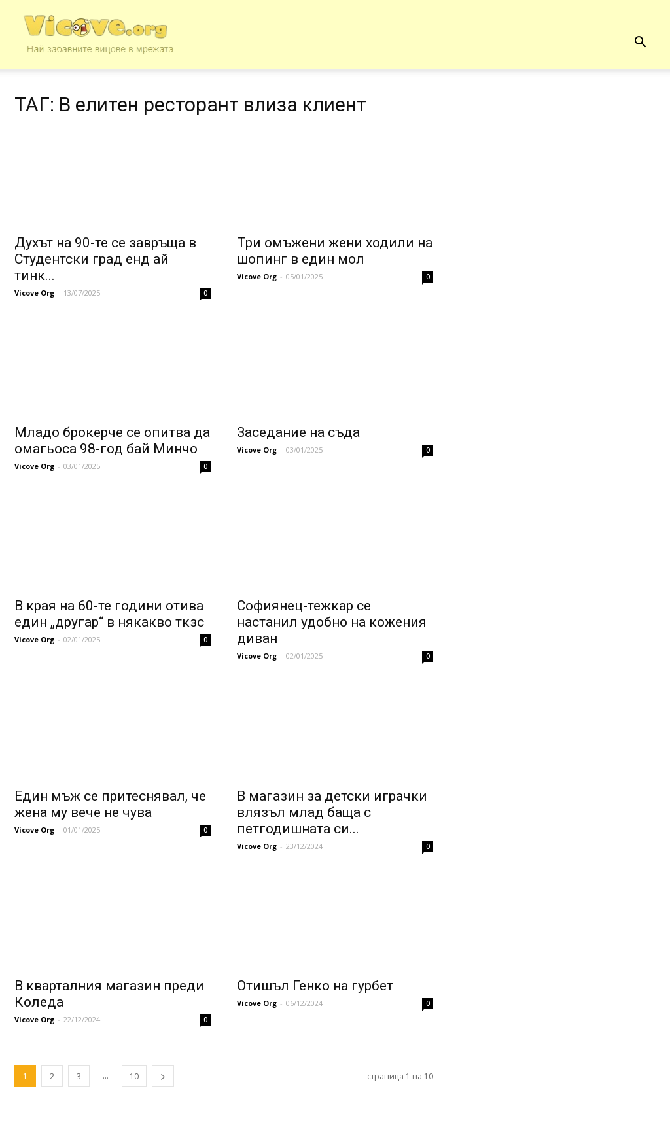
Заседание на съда (298, 432)
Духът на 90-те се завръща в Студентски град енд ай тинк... (105, 259)
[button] (640, 42)
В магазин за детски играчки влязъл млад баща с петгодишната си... (332, 812)
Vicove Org (34, 293)
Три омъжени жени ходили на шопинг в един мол (334, 251)
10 (134, 1076)
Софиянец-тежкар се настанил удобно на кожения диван (332, 622)
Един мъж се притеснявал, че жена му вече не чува (110, 804)
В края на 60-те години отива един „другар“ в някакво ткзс (109, 614)
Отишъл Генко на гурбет (315, 986)
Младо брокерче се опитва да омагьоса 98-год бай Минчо (112, 440)
